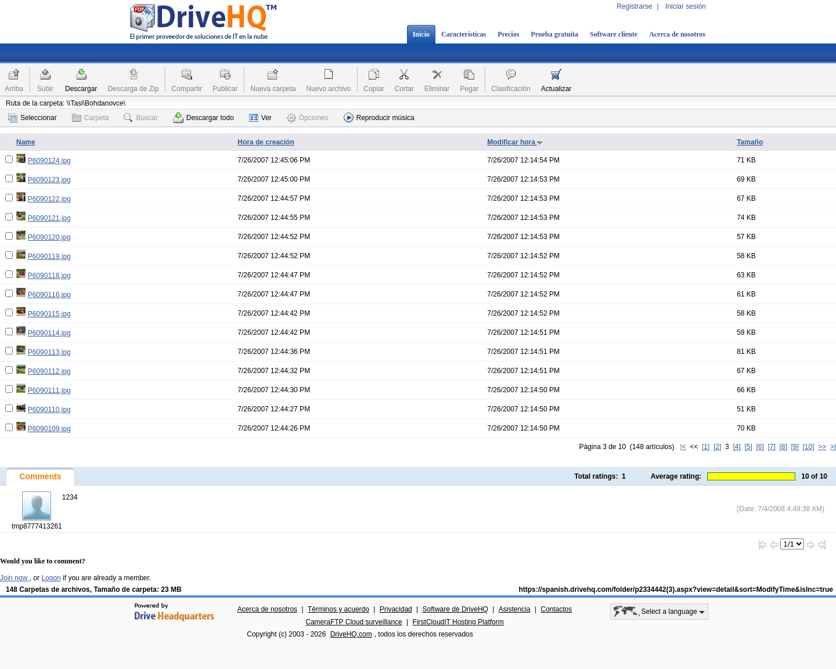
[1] (705, 447)
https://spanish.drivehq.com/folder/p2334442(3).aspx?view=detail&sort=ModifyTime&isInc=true (675, 589)
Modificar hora (515, 142)
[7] (771, 447)
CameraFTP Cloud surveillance (353, 622)
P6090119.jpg (49, 256)
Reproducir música (379, 117)
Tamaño (750, 142)
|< (683, 447)
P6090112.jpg (49, 371)
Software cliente (613, 34)
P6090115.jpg (49, 314)
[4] (736, 447)
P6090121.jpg (49, 218)
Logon (50, 578)
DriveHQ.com (351, 634)
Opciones (308, 117)
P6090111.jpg (49, 390)
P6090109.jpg (49, 429)
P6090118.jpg (49, 276)
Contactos (556, 609)
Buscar (140, 117)
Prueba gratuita (554, 34)
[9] (794, 447)
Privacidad (396, 609)
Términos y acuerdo (338, 609)
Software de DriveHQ (455, 609)
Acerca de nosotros (677, 34)
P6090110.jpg (49, 410)
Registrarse (634, 6)
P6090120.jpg (49, 237)
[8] (783, 447)
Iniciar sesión (685, 6)
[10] (809, 447)
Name (25, 142)
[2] (717, 447)
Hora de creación (265, 142)
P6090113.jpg (49, 352)
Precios (508, 34)
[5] (748, 447)
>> (822, 447)
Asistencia (515, 609)
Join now (15, 578)
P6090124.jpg (49, 161)
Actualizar (556, 89)
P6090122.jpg (49, 199)
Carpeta (90, 118)
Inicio (421, 34)
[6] (759, 447)
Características (463, 34)
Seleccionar (32, 117)
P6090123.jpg (49, 180)
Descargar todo (203, 118)
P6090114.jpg (49, 333)
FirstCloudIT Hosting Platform (458, 622)
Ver (260, 118)
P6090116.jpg (49, 295)
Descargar (81, 89)
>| (833, 447)
